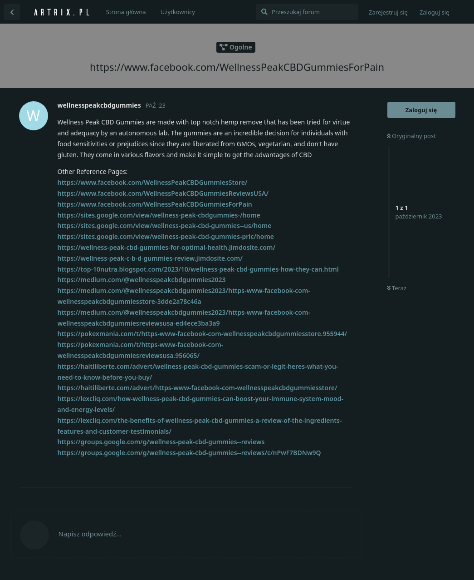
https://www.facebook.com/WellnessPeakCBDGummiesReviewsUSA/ (163, 193)
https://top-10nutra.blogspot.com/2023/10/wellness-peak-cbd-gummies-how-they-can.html (198, 269)
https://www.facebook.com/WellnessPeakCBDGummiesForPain (155, 204)
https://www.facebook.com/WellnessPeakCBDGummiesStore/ (153, 182)
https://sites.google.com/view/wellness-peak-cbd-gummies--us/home (165, 225)
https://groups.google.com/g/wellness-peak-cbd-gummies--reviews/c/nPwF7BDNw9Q (189, 452)
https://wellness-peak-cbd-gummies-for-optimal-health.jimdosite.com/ (166, 247)
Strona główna (126, 12)
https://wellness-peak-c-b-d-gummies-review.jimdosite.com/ (150, 258)
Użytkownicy (178, 12)
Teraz (397, 288)
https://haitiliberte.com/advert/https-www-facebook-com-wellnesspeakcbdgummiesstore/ (197, 387)
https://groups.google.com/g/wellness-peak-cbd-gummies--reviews (161, 441)
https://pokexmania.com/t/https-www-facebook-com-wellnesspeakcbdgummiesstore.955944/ (202, 333)
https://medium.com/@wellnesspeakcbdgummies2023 (142, 279)
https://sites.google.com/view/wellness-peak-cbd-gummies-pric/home (166, 236)
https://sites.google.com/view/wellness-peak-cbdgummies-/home (159, 215)
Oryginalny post (411, 136)
